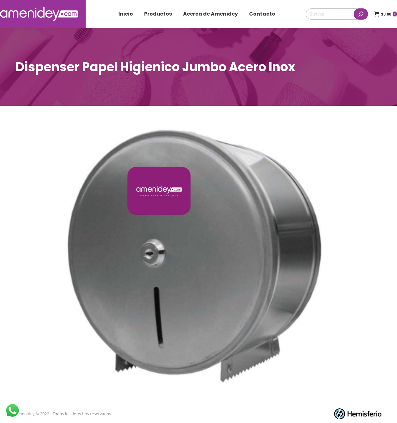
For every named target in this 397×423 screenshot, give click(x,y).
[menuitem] (125, 14)
